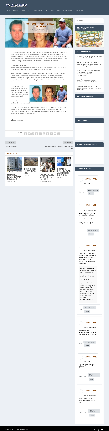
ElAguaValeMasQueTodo (88, 220)
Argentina (24, 8)
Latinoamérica (37, 8)
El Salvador (45, 27)
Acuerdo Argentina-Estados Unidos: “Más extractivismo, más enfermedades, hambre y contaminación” (88, 70)
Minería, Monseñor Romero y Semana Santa (30, 168)
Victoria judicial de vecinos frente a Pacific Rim (47, 174)
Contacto (79, 8)
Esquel (15, 8)
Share (90, 191)
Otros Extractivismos (64, 8)
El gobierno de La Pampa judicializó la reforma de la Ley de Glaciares (89, 54)
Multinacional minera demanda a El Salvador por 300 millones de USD (64, 169)
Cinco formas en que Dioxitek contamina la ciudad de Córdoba (87, 78)
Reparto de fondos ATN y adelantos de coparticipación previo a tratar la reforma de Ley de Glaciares (89, 61)
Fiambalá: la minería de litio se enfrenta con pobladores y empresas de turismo (89, 85)
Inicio (9, 8)
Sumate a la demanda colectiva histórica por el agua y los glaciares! (88, 267)
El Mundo (49, 8)
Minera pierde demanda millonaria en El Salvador (14, 174)
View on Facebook (93, 187)
